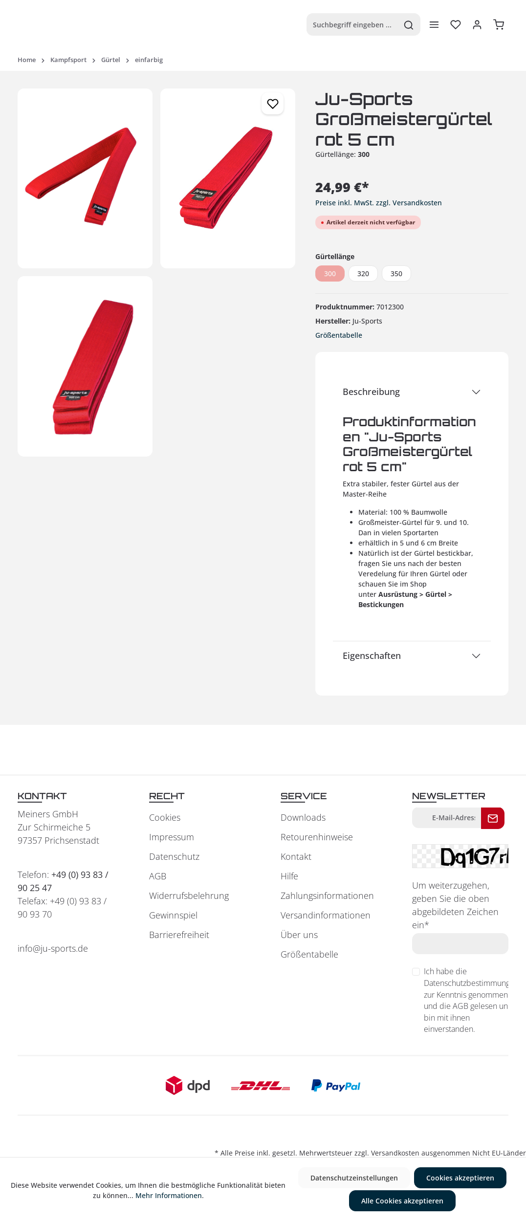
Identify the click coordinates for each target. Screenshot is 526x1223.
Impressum (171, 837)
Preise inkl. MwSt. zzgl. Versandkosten (378, 202)
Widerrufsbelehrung (189, 895)
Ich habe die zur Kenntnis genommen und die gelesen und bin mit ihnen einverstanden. (471, 1000)
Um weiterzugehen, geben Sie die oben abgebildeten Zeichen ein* (455, 905)
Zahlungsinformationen (327, 895)
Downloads (303, 817)
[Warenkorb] (498, 24)
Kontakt (296, 856)
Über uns (299, 934)
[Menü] (434, 24)
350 (396, 273)
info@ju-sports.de (53, 948)
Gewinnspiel (173, 915)
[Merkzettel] (455, 24)
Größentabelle (338, 335)
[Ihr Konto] (477, 24)
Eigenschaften (372, 655)
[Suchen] (408, 24)
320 (363, 273)
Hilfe (289, 876)
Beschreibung (371, 391)
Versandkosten (395, 1152)
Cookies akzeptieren (460, 1177)
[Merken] (273, 103)
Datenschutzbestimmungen (471, 983)
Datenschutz (174, 856)
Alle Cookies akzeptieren (402, 1200)
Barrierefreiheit (179, 934)
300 (330, 273)
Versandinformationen (326, 915)
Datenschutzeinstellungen (354, 1177)
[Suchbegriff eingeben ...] (352, 24)
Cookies (164, 817)
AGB (157, 876)
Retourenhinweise (317, 837)
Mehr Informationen (168, 1195)
